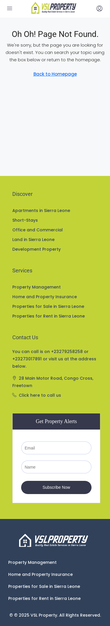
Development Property (36, 249)
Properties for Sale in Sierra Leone (48, 306)
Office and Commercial (37, 230)
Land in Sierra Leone (33, 239)
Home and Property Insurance (44, 297)
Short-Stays (25, 220)
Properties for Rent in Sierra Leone (48, 316)
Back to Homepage (55, 74)
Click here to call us (40, 395)
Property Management (36, 287)
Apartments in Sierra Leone (41, 210)
